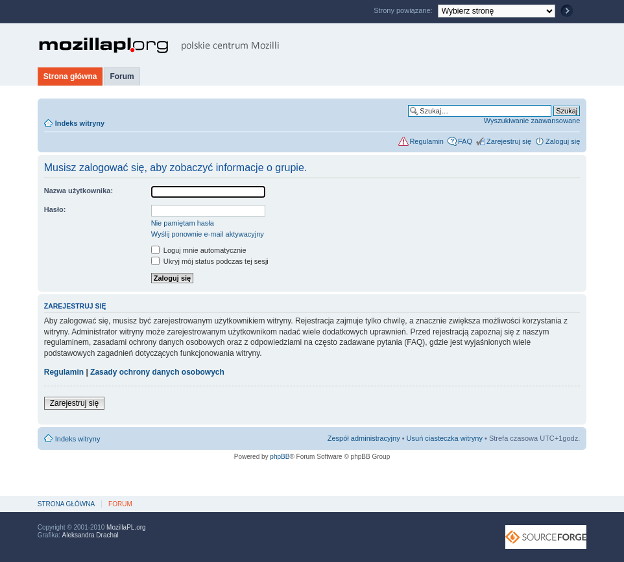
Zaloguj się (563, 141)
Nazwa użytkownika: (78, 190)
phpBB (279, 456)
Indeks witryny (79, 123)
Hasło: (55, 209)
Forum (122, 76)
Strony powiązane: (404, 10)
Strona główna (70, 76)
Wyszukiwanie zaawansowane (532, 120)
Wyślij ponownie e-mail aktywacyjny (207, 234)
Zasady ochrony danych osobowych (157, 372)
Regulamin (426, 141)
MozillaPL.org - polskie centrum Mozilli (159, 45)
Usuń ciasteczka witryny (445, 438)
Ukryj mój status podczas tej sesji (210, 261)
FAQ (465, 141)
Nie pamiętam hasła (182, 223)
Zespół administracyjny (364, 438)
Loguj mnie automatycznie (198, 250)
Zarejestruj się (508, 141)
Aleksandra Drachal (90, 535)
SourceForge (545, 537)
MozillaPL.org (126, 527)
